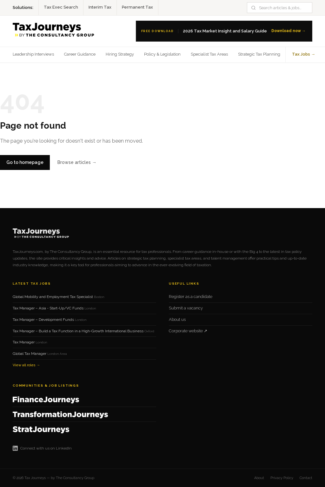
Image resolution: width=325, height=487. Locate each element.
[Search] (283, 7)
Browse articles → (76, 162)
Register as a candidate (190, 296)
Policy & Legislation (162, 54)
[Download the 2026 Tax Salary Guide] (224, 31)
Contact (306, 478)
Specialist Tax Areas (209, 54)
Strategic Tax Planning (259, 54)
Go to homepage (24, 162)
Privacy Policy (281, 478)
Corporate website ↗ (188, 330)
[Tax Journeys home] (55, 31)
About (259, 478)
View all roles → (26, 365)
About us (177, 319)
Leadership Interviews (33, 54)
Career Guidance (80, 54)
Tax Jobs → (303, 54)
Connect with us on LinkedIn (42, 448)
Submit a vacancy (186, 308)
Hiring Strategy (120, 54)
